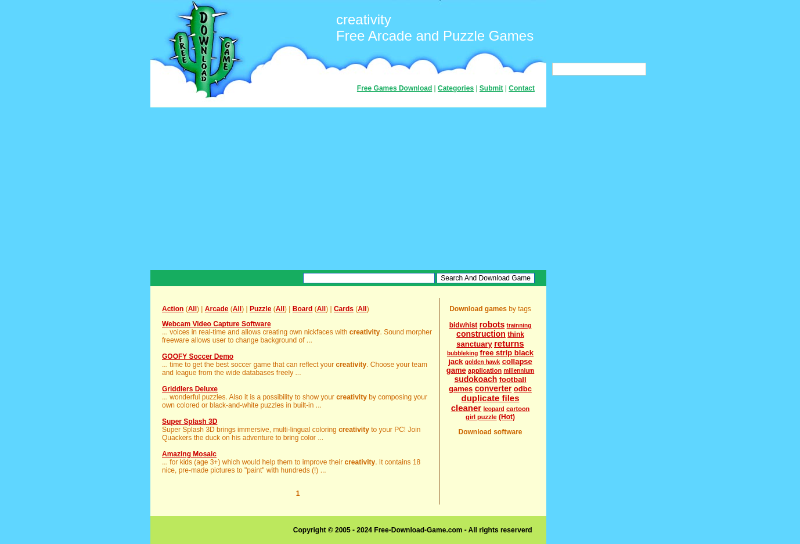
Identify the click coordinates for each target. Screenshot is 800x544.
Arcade (217, 309)
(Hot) (507, 417)
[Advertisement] (348, 188)
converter (493, 388)
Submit (491, 88)
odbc (523, 388)
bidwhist (463, 325)
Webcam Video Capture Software (216, 324)
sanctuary (474, 344)
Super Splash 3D (189, 421)
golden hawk (482, 362)
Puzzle (260, 309)
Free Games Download (394, 88)
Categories (456, 88)
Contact (522, 88)
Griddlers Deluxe (190, 389)
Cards (344, 309)
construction (481, 333)
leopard (494, 409)
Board (303, 309)
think (515, 334)
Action (172, 309)
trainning (519, 325)
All (192, 309)
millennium (518, 371)
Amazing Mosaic (189, 454)
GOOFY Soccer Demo (197, 356)
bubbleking (462, 353)
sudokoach (475, 379)
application (485, 370)
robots (492, 324)
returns (509, 343)
